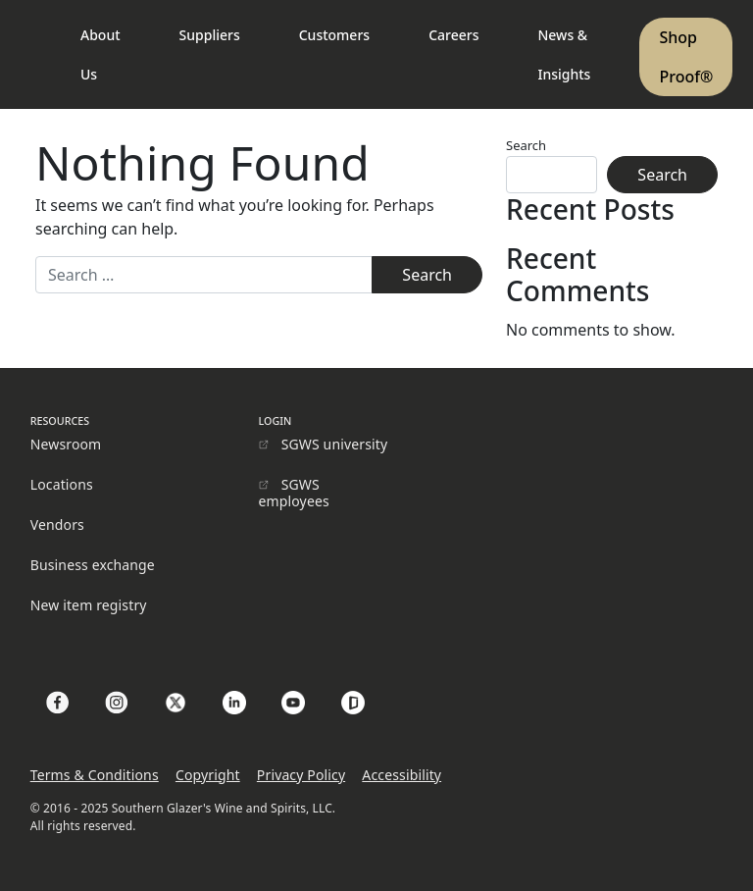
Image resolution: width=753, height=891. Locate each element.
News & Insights (563, 54)
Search (526, 145)
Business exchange (92, 564)
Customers (334, 35)
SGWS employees (294, 492)
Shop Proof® (686, 56)
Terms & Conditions (94, 774)
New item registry (88, 605)
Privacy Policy (301, 774)
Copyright (208, 774)
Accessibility (401, 774)
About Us (100, 54)
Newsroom (66, 444)
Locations (61, 484)
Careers (453, 35)
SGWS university (334, 444)
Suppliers (209, 35)
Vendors (57, 524)
